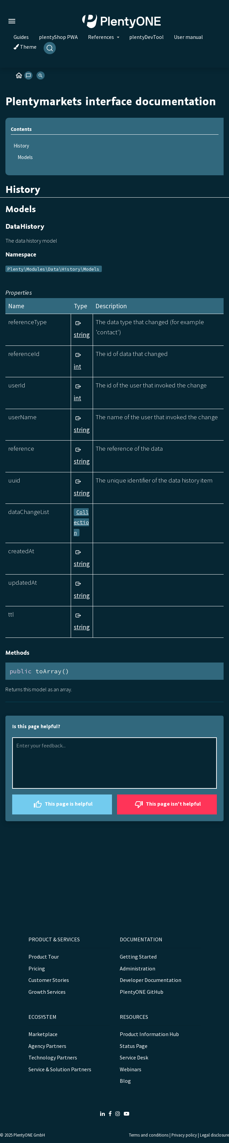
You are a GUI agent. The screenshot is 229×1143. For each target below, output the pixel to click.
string (82, 335)
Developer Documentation (150, 980)
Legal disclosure (214, 1135)
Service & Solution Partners (59, 1069)
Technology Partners (52, 1057)
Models (25, 157)
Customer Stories (48, 980)
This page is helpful (62, 804)
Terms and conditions (148, 1135)
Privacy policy (184, 1135)
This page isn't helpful (167, 804)
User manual (188, 36)
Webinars (130, 1069)
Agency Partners (47, 1046)
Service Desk (134, 1057)
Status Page (133, 1046)
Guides (21, 36)
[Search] (50, 48)
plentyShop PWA (58, 36)
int (77, 366)
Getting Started (138, 956)
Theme (25, 47)
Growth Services (47, 991)
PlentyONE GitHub (141, 991)
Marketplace (43, 1034)
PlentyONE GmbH (29, 1135)
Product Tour (43, 956)
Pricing (36, 968)
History (21, 145)
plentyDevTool (146, 36)
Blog (125, 1080)
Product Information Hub (149, 1034)
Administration (137, 968)
